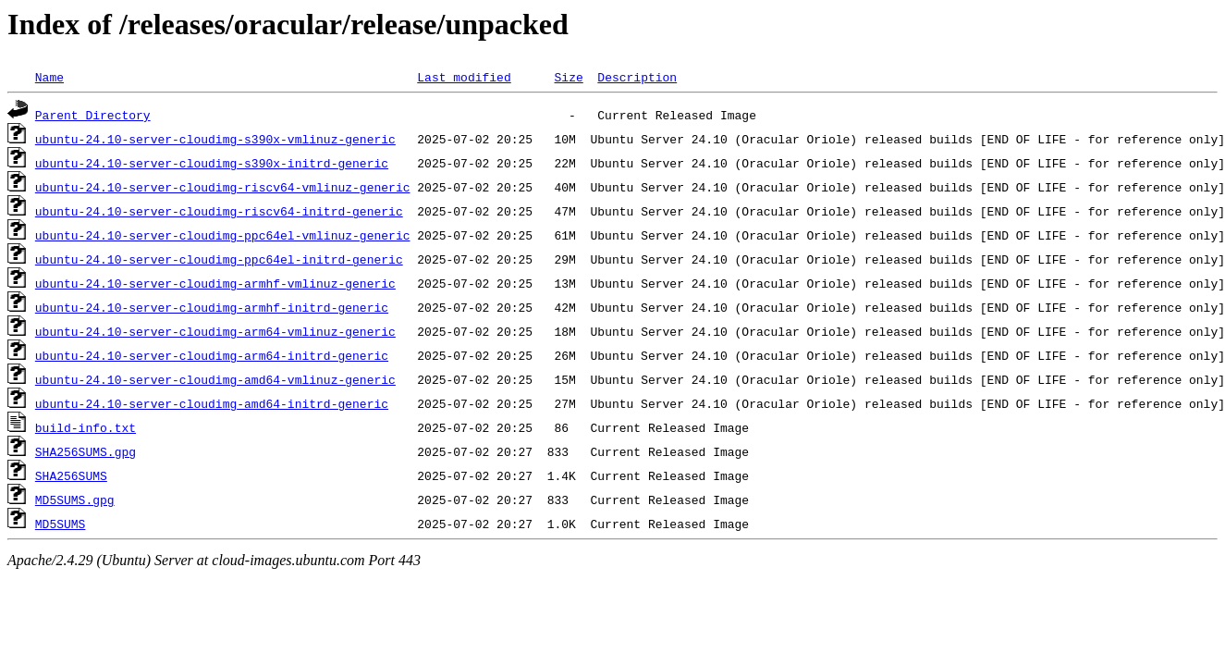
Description (637, 76)
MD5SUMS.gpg (75, 499)
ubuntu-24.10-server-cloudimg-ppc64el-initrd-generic (219, 259)
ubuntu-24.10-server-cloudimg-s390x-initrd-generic (211, 162)
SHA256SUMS (71, 475)
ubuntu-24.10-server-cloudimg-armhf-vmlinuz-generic (215, 283)
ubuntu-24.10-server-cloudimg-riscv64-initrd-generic (219, 211)
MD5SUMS (60, 523)
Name (49, 76)
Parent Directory (93, 114)
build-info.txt (85, 427)
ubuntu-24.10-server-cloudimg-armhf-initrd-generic (211, 307)
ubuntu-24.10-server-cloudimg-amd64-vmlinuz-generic (215, 379)
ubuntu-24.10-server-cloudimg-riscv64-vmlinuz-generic (222, 187)
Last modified (463, 76)
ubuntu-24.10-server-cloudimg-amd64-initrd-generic (211, 403)
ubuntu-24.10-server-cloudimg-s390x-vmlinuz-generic (215, 138)
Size (568, 76)
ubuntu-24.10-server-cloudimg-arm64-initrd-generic (211, 355)
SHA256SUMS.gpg (85, 451)
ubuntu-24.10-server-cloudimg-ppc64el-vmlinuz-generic (222, 235)
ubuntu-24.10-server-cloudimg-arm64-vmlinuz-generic (215, 331)
